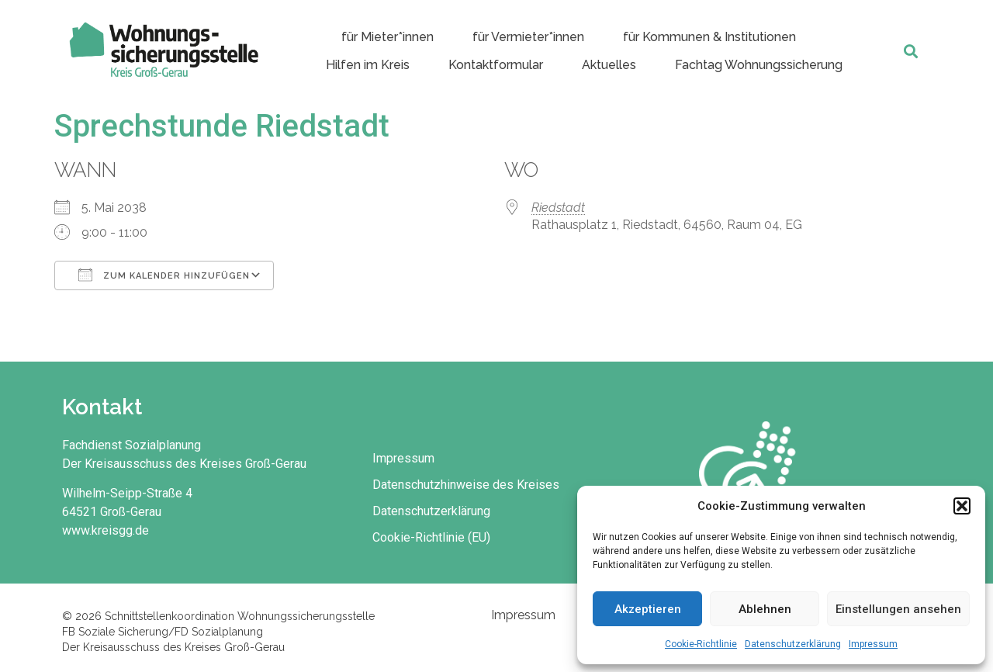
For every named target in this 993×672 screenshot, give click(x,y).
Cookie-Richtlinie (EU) (431, 537)
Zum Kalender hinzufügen (164, 275)
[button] (962, 506)
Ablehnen (765, 609)
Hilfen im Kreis (368, 64)
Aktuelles (609, 64)
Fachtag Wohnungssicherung (758, 64)
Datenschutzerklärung (793, 644)
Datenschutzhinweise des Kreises (465, 484)
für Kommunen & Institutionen (709, 36)
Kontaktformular (495, 64)
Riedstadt (558, 207)
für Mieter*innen (387, 36)
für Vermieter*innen (528, 36)
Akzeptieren (647, 609)
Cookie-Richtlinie (701, 644)
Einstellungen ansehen (898, 609)
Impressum (873, 644)
